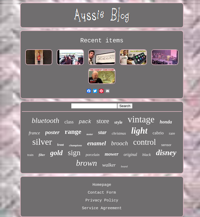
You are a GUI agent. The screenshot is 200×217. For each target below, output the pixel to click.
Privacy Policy (101, 200)
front (60, 145)
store (102, 120)
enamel (96, 143)
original (130, 154)
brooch (119, 143)
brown (86, 163)
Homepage (101, 185)
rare (172, 133)
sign (74, 152)
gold (56, 153)
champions (75, 145)
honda (166, 121)
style (118, 122)
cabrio (158, 132)
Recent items (101, 40)
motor (89, 134)
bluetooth (45, 120)
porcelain (92, 155)
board (124, 166)
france (34, 132)
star (102, 132)
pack (85, 122)
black (146, 155)
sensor (166, 145)
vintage (141, 119)
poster (52, 132)
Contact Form (102, 192)
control (144, 142)
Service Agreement (102, 208)
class (68, 121)
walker (109, 165)
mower (111, 154)
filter (42, 155)
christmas (119, 133)
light (139, 130)
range (73, 131)
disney (166, 152)
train (30, 155)
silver (42, 142)
